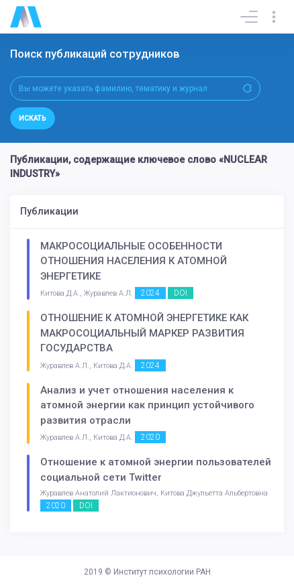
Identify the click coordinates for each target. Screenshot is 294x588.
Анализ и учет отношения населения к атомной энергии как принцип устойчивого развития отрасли (147, 405)
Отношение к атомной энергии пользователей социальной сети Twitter (155, 469)
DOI (180, 293)
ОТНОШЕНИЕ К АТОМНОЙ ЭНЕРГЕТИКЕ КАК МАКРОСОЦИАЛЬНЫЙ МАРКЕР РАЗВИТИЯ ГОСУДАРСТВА (144, 333)
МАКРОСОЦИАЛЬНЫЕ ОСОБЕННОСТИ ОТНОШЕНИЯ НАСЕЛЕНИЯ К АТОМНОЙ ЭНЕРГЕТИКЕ (133, 261)
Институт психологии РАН (162, 572)
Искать (32, 118)
